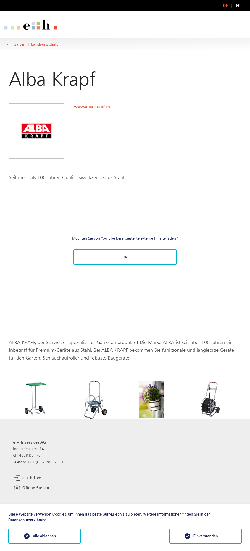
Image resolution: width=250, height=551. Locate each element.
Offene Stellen (31, 488)
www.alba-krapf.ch (92, 106)
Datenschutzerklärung (27, 520)
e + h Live (27, 478)
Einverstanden (205, 536)
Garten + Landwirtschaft (36, 44)
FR (238, 5)
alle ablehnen (44, 536)
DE (225, 5)
